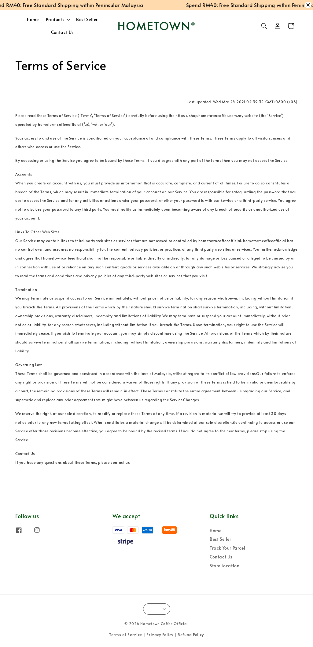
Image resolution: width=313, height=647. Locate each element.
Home (33, 19)
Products (55, 19)
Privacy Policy (159, 634)
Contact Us (62, 32)
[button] (264, 26)
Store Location (224, 566)
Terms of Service (125, 634)
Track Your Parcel (227, 548)
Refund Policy (191, 634)
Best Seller (87, 19)
